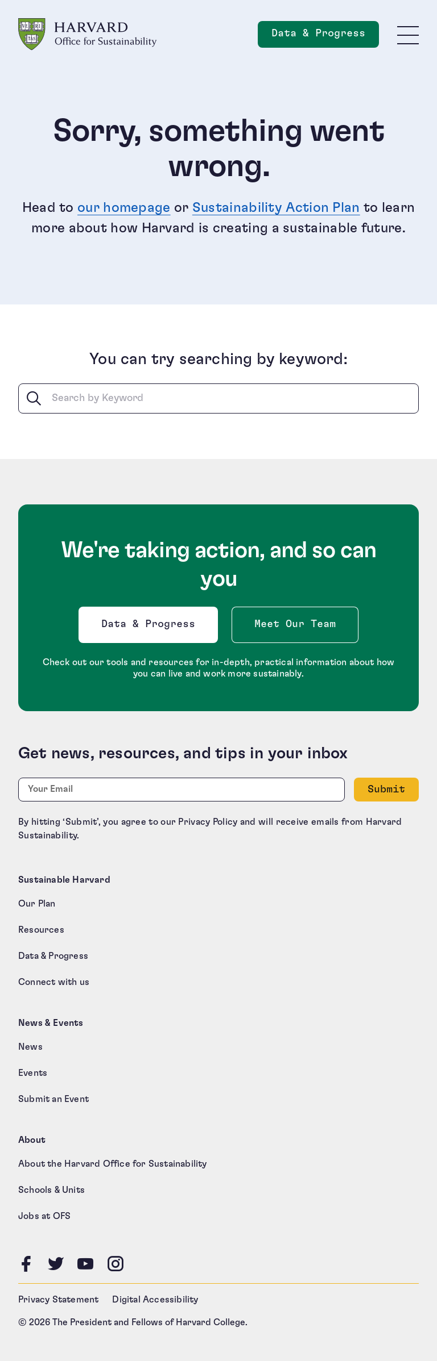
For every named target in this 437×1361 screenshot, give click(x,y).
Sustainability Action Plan (276, 208)
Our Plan (37, 903)
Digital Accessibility (155, 1299)
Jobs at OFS (44, 1216)
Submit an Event (53, 1099)
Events (32, 1073)
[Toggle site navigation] (408, 34)
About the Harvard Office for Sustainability (112, 1163)
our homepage (124, 208)
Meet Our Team (295, 624)
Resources (41, 929)
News (30, 1046)
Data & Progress (151, 627)
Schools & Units (51, 1190)
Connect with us (53, 982)
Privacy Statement (58, 1299)
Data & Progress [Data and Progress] (325, 36)
